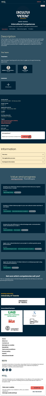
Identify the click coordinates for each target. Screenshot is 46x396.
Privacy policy (6, 351)
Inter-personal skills (6, 122)
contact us (26, 136)
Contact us (5, 343)
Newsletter (5, 347)
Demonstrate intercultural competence (20, 211)
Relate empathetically (8, 230)
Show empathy (17, 230)
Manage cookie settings (9, 393)
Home (4, 339)
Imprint (4, 353)
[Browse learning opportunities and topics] (44, 1)
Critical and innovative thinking (9, 120)
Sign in (39, 2)
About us (4, 341)
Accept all (37, 388)
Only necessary (37, 391)
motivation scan (9, 279)
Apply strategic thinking (8, 192)
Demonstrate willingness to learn (10, 248)
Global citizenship (6, 123)
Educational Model (7, 355)
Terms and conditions (8, 349)
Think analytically (7, 211)
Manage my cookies (8, 345)
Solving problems (7, 267)
